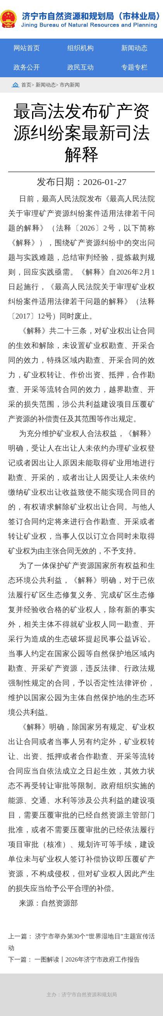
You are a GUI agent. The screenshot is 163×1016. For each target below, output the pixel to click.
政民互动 (80, 67)
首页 (26, 85)
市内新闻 (70, 85)
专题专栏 (134, 67)
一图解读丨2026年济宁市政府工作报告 (87, 959)
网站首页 (27, 48)
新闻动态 (134, 48)
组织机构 (80, 48)
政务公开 (27, 67)
